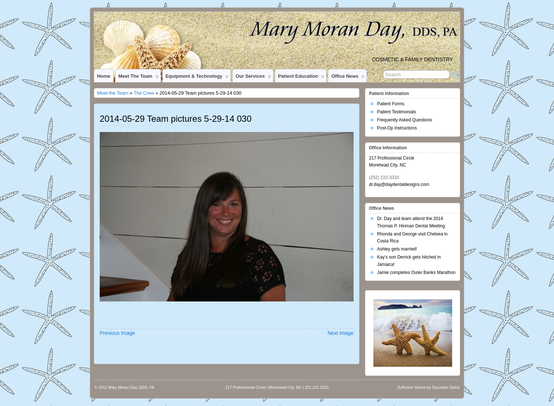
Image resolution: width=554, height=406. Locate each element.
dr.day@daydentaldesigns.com (399, 184)
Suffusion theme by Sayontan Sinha (428, 387)
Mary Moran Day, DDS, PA (131, 387)
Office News (348, 77)
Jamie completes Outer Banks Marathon (416, 272)
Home (103, 76)
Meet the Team (138, 77)
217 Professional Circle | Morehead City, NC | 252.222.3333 (277, 387)
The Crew (144, 93)
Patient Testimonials (396, 111)
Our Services (253, 77)
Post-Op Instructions (397, 128)
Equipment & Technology (197, 77)
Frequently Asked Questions (404, 119)
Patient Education (301, 77)
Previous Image (117, 333)
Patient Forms (391, 103)
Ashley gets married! (397, 249)
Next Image (341, 333)
